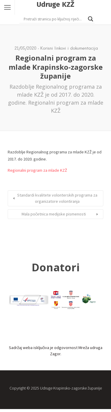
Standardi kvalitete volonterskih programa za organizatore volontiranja (57, 198)
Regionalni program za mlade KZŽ (37, 170)
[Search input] (54, 19)
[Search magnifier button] (90, 19)
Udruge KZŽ (55, 4)
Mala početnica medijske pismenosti (54, 214)
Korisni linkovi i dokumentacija (69, 48)
